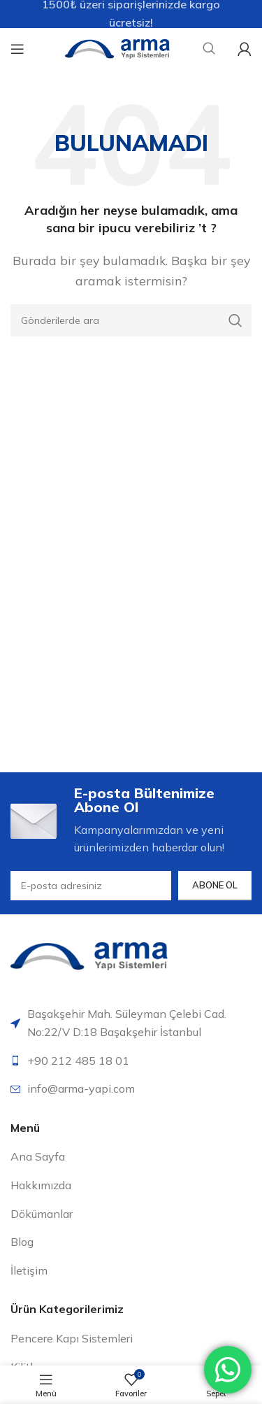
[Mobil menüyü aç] (17, 49)
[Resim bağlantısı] (89, 955)
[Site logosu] (117, 48)
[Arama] (131, 320)
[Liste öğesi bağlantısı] (131, 1061)
